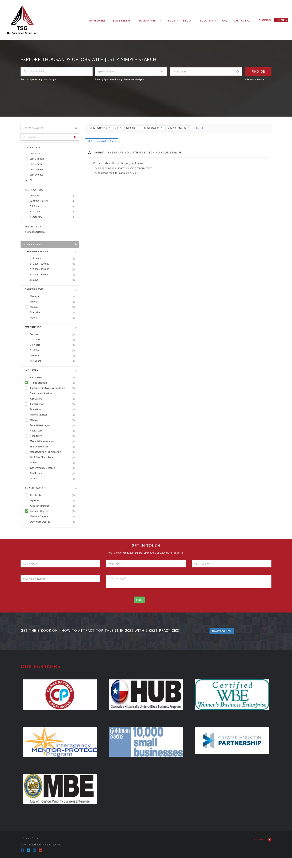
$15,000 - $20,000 (53, 264)
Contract (53, 195)
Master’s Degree (53, 516)
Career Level (34, 289)
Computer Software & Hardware (53, 388)
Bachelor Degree (53, 511)
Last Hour (35, 153)
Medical (53, 420)
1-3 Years (53, 339)
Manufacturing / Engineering (53, 452)
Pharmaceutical (53, 414)
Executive (53, 312)
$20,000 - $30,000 (53, 269)
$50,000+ (53, 280)
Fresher (53, 334)
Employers (97, 20)
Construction (53, 404)
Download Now (221, 631)
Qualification (35, 488)
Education (53, 409)
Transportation (53, 383)
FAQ (224, 20)
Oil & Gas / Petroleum (53, 457)
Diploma (53, 500)
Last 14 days (36, 169)
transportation (153, 127)
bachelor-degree (179, 127)
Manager (53, 296)
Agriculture (53, 398)
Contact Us (242, 20)
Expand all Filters (50, 244)
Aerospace (53, 377)
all (118, 127)
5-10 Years (53, 350)
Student (53, 307)
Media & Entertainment (53, 441)
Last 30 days (36, 174)
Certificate (53, 495)
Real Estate (53, 473)
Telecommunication (53, 393)
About (170, 20)
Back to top (262, 840)
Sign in (281, 20)
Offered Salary (36, 251)
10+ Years (53, 355)
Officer (53, 301)
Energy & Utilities (53, 446)
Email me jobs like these (103, 141)
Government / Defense (53, 468)
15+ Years (53, 361)
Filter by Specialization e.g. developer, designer (120, 79)
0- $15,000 (53, 258)
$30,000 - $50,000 (53, 274)
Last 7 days (36, 164)
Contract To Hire (53, 201)
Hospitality (53, 436)
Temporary (53, 217)
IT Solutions (206, 20)
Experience (33, 327)
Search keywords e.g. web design (38, 79)
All (31, 180)
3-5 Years (53, 345)
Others (53, 317)
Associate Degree (53, 506)
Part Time (53, 211)
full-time (132, 127)
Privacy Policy (30, 838)
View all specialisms (35, 232)
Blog (187, 20)
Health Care (53, 430)
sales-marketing (100, 127)
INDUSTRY (31, 370)
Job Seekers (122, 20)
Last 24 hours (37, 158)
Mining (53, 462)
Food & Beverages (53, 425)
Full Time (53, 206)
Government (148, 20)
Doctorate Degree (53, 522)
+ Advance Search (254, 79)
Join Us (266, 20)
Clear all (199, 128)
